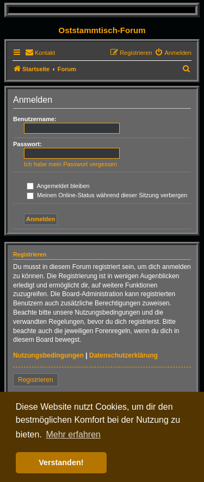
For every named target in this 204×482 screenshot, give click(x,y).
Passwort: (27, 144)
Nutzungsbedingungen (48, 355)
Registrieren (35, 380)
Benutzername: (34, 119)
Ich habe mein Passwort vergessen (70, 164)
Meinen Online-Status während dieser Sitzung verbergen (107, 195)
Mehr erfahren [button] (73, 434)
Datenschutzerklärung (123, 355)
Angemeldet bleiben (58, 186)
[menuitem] (40, 52)
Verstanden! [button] (61, 462)
